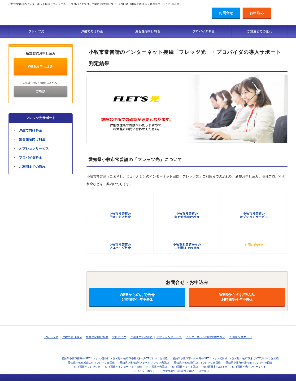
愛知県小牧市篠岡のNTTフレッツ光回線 (84, 358)
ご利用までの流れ (32, 167)
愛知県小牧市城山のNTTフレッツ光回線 (91, 362)
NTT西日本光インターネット (249, 366)
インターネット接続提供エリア (205, 337)
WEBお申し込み (40, 66)
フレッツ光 (36, 31)
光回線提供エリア (240, 337)
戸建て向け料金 (92, 31)
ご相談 (40, 91)
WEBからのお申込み (237, 297)
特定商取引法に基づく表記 (178, 370)
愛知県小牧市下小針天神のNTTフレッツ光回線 (140, 358)
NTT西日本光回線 (156, 366)
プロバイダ (119, 337)
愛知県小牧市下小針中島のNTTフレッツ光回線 (200, 358)
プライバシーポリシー (145, 370)
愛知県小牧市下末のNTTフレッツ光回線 (255, 358)
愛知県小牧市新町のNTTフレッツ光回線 (197, 362)
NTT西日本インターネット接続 (123, 366)
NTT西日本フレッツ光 (87, 366)
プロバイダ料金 (204, 31)
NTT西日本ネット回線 (185, 366)
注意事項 (204, 370)
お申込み (257, 13)
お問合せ (226, 13)
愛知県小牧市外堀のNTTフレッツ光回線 (249, 362)
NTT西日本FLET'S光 (215, 366)
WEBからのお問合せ (137, 297)
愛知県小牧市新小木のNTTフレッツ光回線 (144, 362)
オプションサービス (34, 148)
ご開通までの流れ (259, 31)
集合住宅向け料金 (148, 31)
